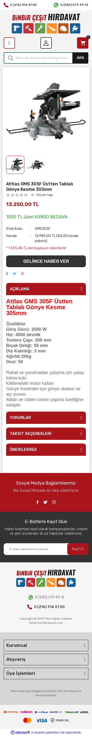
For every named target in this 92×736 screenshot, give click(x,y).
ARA (80, 58)
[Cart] (82, 43)
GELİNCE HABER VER (46, 261)
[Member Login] (46, 43)
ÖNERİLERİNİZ (23, 449)
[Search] (46, 58)
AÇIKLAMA (19, 289)
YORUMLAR (20, 417)
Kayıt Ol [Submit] (78, 549)
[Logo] (46, 24)
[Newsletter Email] (46, 549)
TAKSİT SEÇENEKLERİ (31, 433)
